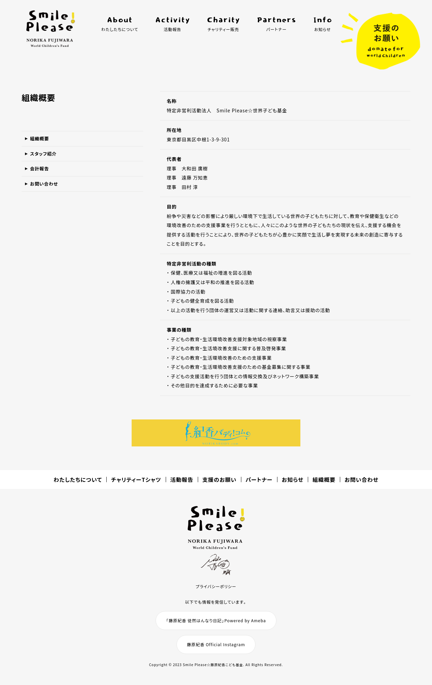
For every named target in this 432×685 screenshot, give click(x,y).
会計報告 (41, 176)
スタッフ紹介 (46, 158)
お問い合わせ (47, 194)
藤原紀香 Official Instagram (216, 644)
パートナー (259, 479)
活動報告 (181, 479)
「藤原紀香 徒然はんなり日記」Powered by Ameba (216, 620)
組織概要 (41, 140)
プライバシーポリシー (216, 586)
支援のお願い (219, 479)
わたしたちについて (78, 479)
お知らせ (292, 479)
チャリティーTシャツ (136, 479)
